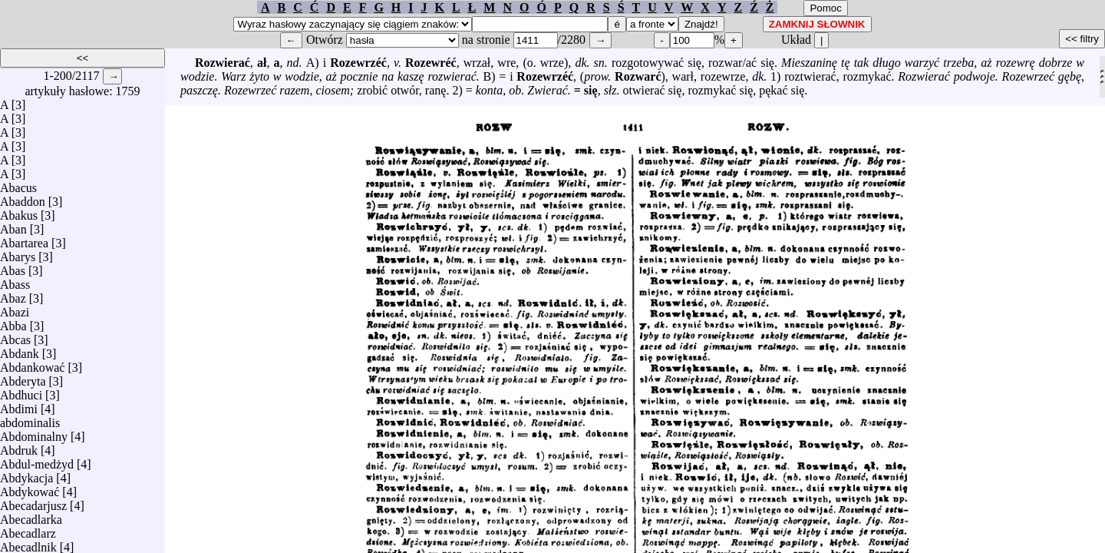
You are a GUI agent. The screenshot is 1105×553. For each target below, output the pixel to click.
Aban (13, 225)
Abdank (19, 349)
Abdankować (32, 363)
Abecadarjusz (33, 501)
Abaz (13, 294)
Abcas (15, 336)
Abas (12, 266)
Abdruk (19, 446)
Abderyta (23, 377)
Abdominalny (34, 432)
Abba (13, 322)
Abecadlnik (28, 543)
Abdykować (29, 488)
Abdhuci (21, 391)
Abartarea (24, 239)
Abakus (19, 211)
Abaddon (22, 197)
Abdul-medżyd (37, 460)
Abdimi (19, 405)
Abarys (17, 253)
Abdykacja (26, 474)
